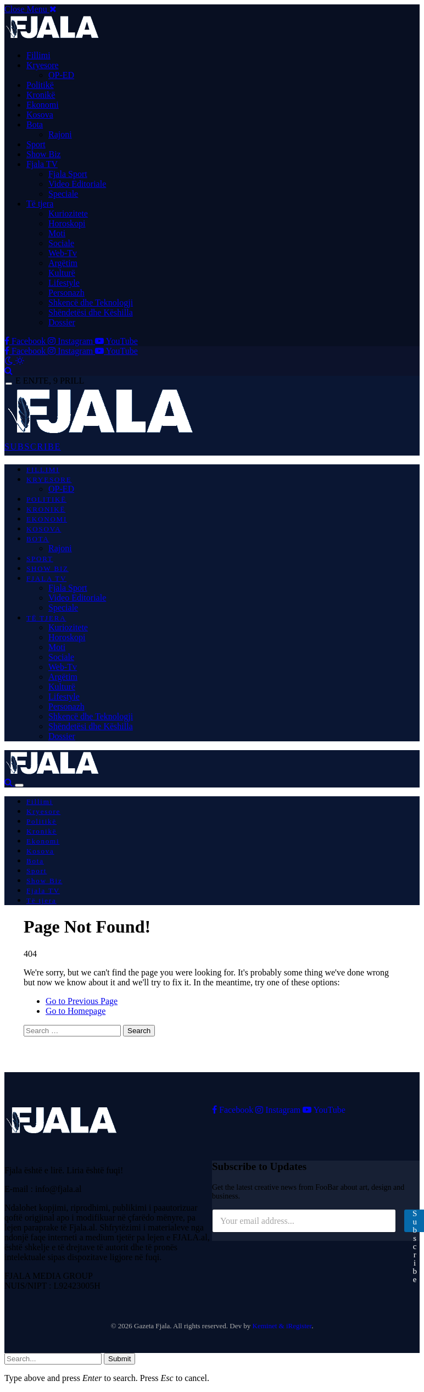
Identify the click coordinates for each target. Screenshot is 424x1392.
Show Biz (43, 154)
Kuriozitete (68, 213)
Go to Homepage (75, 1011)
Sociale (61, 243)
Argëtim (62, 263)
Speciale (63, 193)
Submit (119, 1359)
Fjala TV (42, 164)
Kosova (39, 114)
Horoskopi (67, 223)
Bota (34, 124)
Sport (36, 144)
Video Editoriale (77, 183)
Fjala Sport (67, 174)
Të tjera (39, 203)
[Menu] (8, 383)
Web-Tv (62, 253)
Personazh (66, 292)
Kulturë (61, 273)
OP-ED (61, 75)
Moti (56, 233)
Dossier (61, 322)
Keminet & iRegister (282, 1326)
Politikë (40, 85)
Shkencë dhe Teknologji (90, 302)
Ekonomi (42, 104)
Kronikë (40, 94)
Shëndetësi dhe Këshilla (90, 312)
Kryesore (42, 65)
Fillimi (38, 55)
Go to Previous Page (82, 1001)
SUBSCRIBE (32, 446)
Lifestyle (64, 282)
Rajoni (60, 134)
